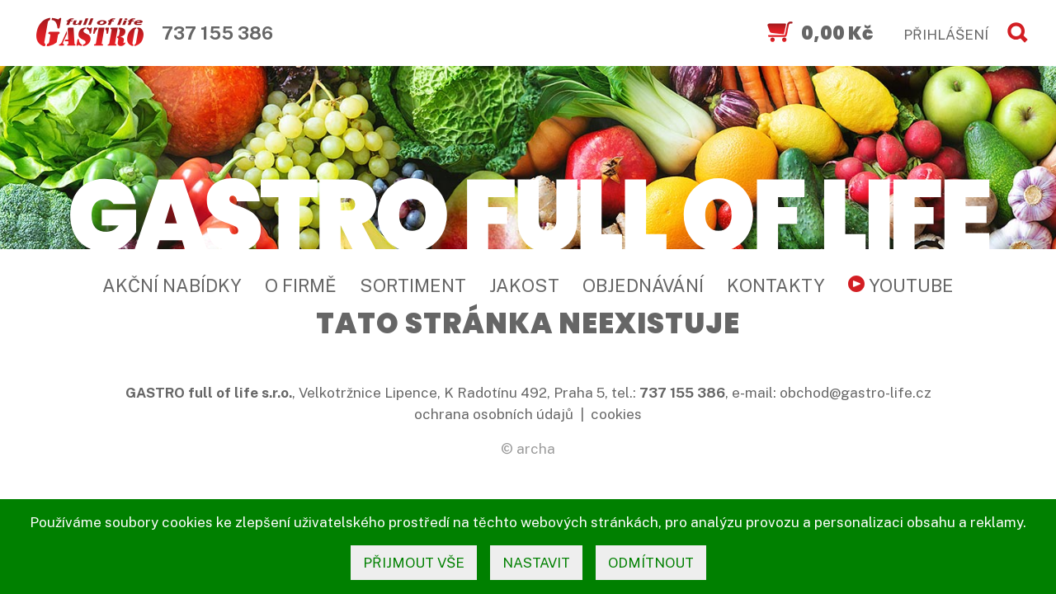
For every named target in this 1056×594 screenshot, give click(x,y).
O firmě (301, 285)
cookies (616, 414)
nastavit (536, 562)
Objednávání (643, 285)
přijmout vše (413, 562)
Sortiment (413, 285)
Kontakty (776, 285)
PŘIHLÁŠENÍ (945, 34)
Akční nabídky (172, 285)
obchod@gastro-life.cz (855, 392)
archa (535, 449)
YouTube (901, 285)
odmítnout (651, 562)
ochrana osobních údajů (493, 414)
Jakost (524, 285)
